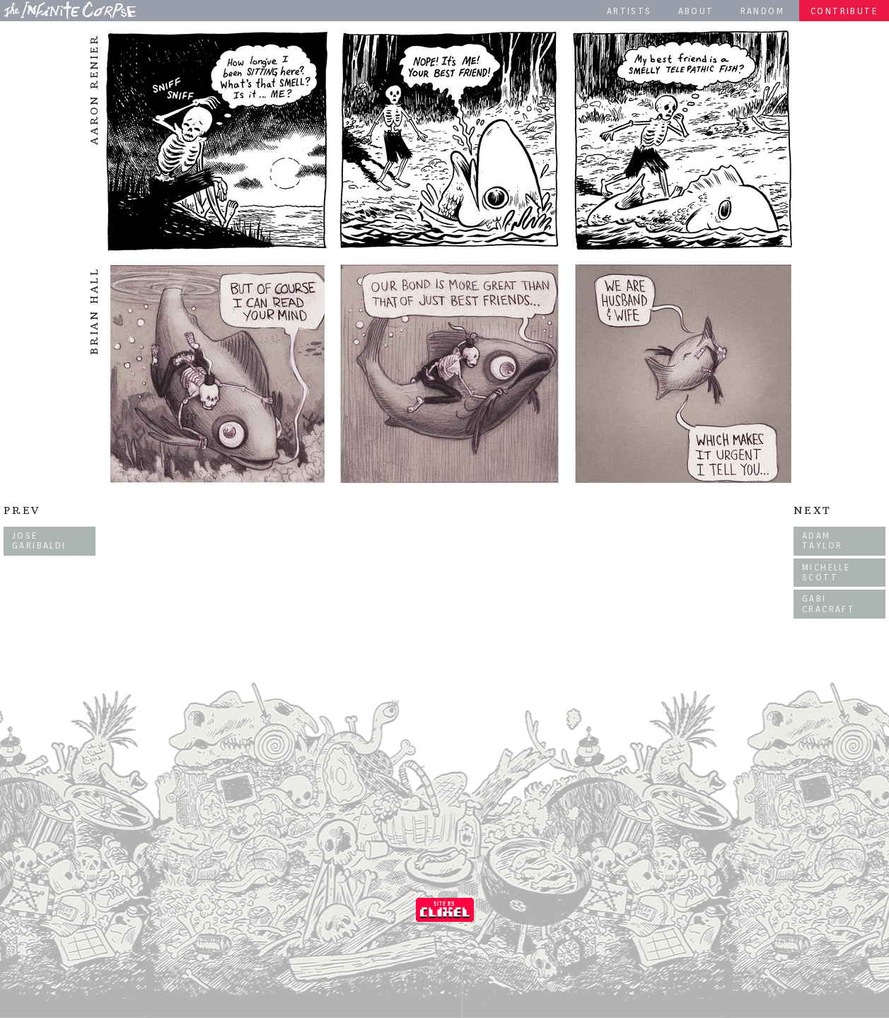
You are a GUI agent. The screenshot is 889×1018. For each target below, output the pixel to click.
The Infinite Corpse (70, 10)
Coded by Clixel (445, 910)
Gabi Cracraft (828, 603)
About (696, 11)
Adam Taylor (822, 540)
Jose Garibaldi (39, 540)
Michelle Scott (826, 572)
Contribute (844, 11)
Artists (629, 11)
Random (762, 11)
